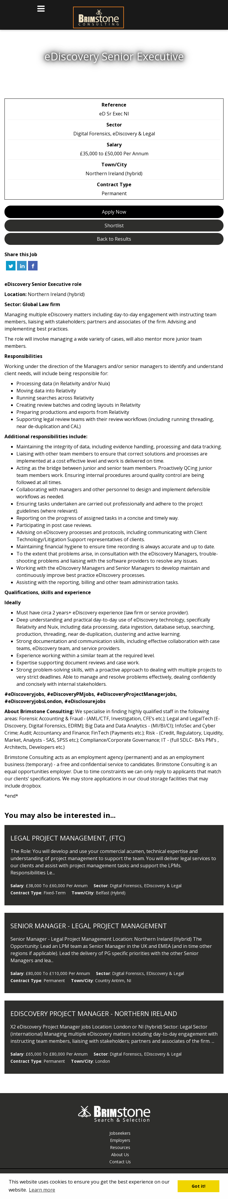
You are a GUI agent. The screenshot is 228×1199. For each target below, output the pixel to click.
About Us (120, 1154)
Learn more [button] (42, 1190)
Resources (120, 1147)
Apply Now (114, 212)
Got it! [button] (198, 1186)
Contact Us (120, 1161)
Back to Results (114, 239)
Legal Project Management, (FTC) (67, 838)
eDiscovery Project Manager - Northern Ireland (93, 1013)
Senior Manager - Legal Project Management (88, 925)
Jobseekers (120, 1133)
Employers (120, 1140)
